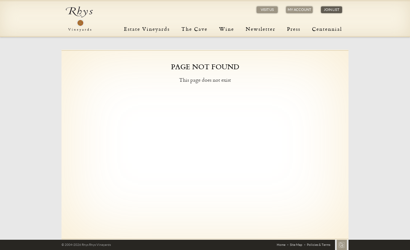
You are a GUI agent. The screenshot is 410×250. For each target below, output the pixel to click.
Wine (226, 29)
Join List (331, 10)
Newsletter (260, 29)
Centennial (327, 29)
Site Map (296, 244)
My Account (299, 10)
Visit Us (267, 10)
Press (293, 29)
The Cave (194, 29)
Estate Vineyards (147, 29)
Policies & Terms (318, 244)
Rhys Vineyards (79, 19)
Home (281, 244)
